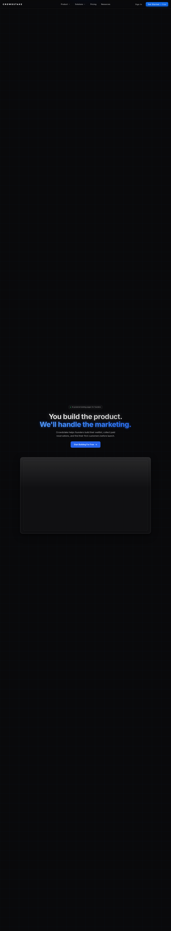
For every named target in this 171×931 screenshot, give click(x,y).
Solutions (80, 4)
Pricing (93, 4)
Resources (105, 4)
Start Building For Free (85, 444)
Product (65, 4)
